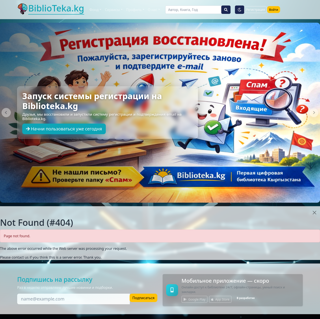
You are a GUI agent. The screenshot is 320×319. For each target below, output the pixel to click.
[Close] (314, 212)
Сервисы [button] (112, 9)
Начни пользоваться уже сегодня (64, 129)
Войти (273, 9)
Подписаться (143, 297)
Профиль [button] (134, 9)
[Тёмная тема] (239, 10)
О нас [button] (152, 9)
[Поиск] (193, 10)
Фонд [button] (94, 9)
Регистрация (255, 9)
